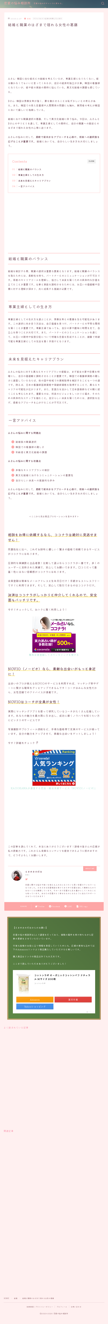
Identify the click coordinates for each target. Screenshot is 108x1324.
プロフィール (62, 1307)
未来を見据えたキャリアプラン (34, 180)
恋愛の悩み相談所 (17, 3)
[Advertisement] (52, 51)
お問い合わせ (76, 1307)
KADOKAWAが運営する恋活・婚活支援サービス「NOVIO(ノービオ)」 (54, 788)
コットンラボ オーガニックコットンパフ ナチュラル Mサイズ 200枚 (62, 977)
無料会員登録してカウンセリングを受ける (54, 655)
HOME (6, 1298)
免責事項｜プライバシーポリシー (40, 1307)
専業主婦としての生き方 (31, 174)
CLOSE (91, 161)
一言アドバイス (26, 186)
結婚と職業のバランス (29, 169)
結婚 (27, 18)
